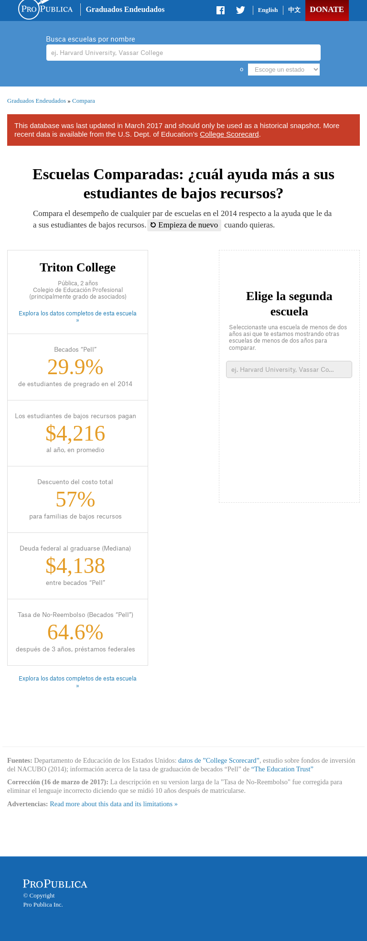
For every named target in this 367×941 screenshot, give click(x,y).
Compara (83, 100)
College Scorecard (229, 134)
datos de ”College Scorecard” (218, 760)
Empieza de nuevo (184, 224)
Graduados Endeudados (125, 9)
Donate (327, 9)
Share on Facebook (221, 12)
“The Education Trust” (282, 769)
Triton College (78, 267)
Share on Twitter (240, 12)
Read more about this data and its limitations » (114, 804)
